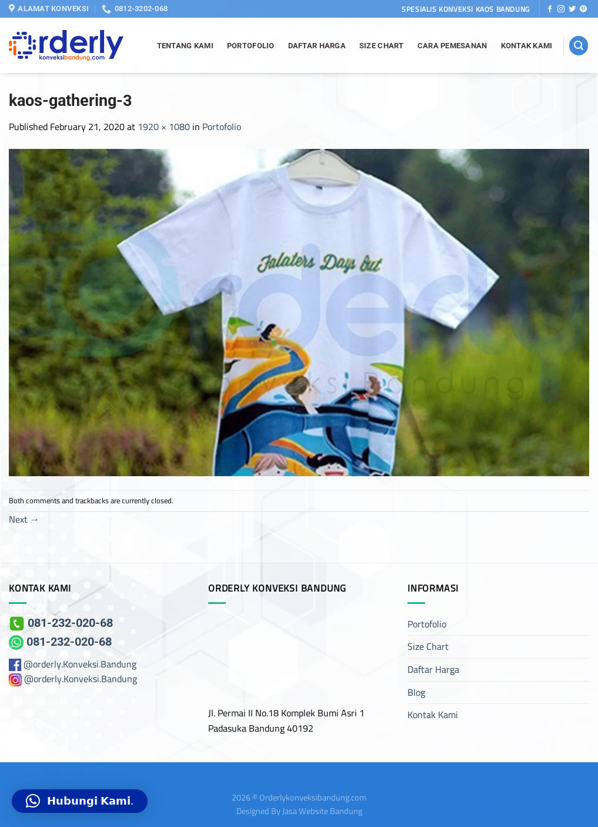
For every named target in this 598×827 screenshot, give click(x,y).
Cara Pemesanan (452, 45)
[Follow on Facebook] (549, 9)
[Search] (578, 45)
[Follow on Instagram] (560, 9)
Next (24, 519)
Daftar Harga (317, 45)
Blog (416, 692)
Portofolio (251, 45)
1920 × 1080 (164, 126)
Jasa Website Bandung (322, 811)
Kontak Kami (527, 45)
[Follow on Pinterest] (583, 9)
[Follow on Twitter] (572, 9)
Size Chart (381, 45)
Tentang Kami (185, 45)
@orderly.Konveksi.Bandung (80, 664)
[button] (80, 801)
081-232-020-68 (61, 623)
